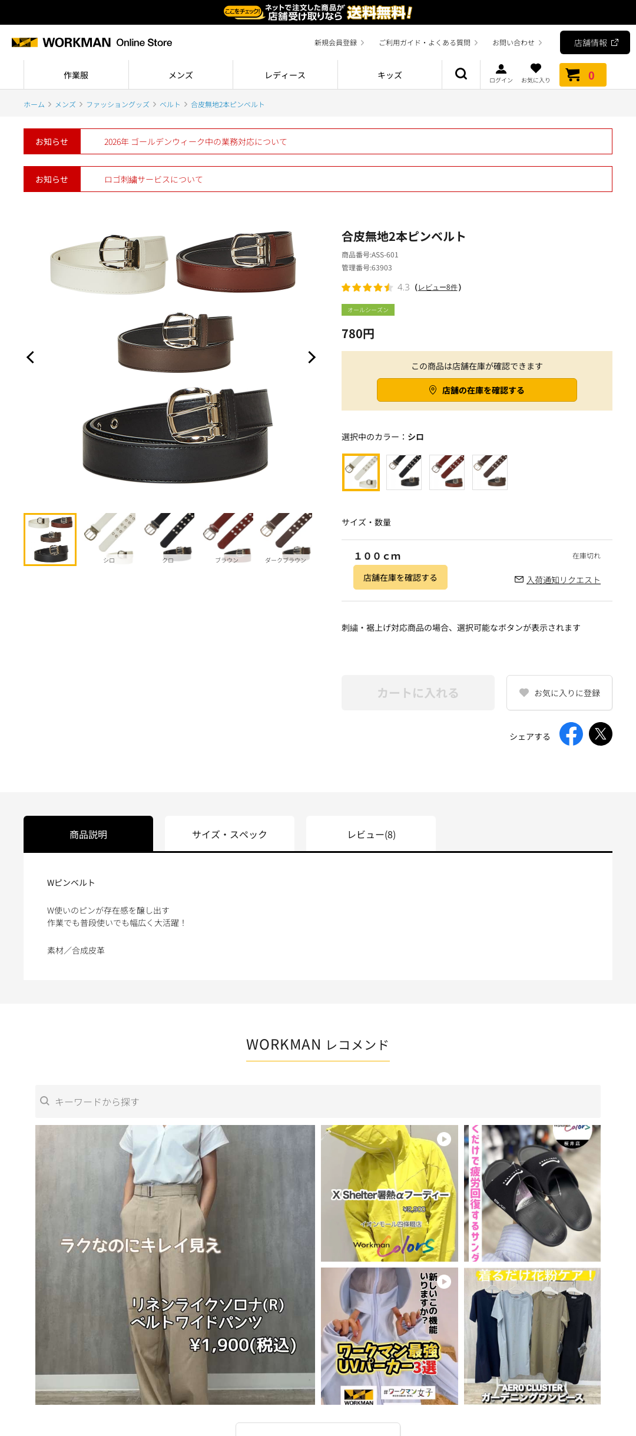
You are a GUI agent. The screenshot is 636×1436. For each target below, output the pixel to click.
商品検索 (461, 75)
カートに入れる (418, 692)
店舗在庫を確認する (400, 577)
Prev (32, 357)
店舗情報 (590, 42)
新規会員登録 (335, 42)
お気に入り (536, 73)
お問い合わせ (513, 42)
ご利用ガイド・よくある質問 (425, 42)
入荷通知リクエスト (563, 579)
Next (309, 357)
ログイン (501, 73)
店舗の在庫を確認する (483, 390)
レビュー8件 (438, 287)
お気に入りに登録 (567, 693)
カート (583, 74)
